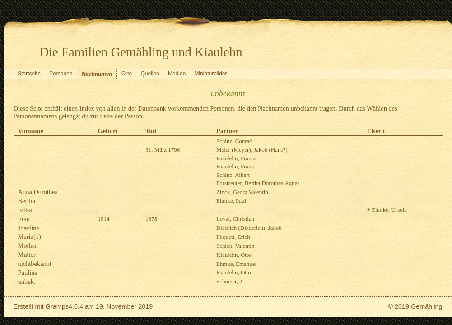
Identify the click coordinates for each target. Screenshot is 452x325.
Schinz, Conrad (234, 141)
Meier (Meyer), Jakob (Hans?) (252, 149)
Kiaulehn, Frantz (236, 158)
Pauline (27, 272)
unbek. (27, 281)
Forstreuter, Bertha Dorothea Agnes (257, 183)
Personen (60, 73)
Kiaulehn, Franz (235, 166)
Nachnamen (97, 74)
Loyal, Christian (235, 218)
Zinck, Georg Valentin (242, 192)
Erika (25, 210)
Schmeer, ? (229, 281)
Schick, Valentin (235, 245)
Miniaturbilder (211, 73)
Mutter (27, 254)
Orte (126, 73)
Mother (27, 245)
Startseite (29, 73)
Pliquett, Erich (233, 236)
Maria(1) (29, 236)
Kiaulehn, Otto (233, 254)
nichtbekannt (34, 263)
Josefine (28, 228)
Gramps (57, 306)
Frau (24, 219)
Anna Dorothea (38, 191)
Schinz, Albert (233, 175)
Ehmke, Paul (231, 200)
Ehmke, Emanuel (236, 263)
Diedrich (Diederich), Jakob (249, 227)
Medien (177, 73)
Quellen (149, 73)
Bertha (26, 200)
